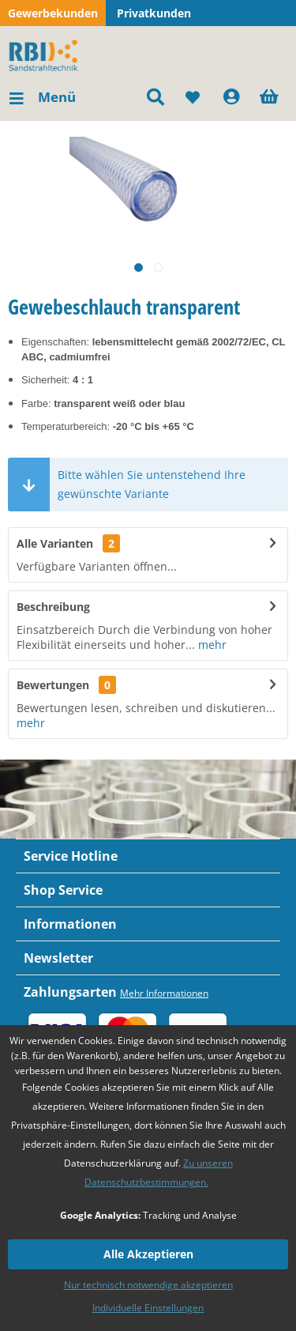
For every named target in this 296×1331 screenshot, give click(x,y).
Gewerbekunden (53, 13)
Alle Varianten (68, 543)
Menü (42, 95)
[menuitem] (42, 97)
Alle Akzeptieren (148, 1253)
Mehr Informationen (164, 993)
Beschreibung (53, 606)
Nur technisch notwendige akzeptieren (148, 1284)
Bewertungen (53, 684)
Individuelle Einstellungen (148, 1307)
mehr (211, 644)
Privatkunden (154, 13)
